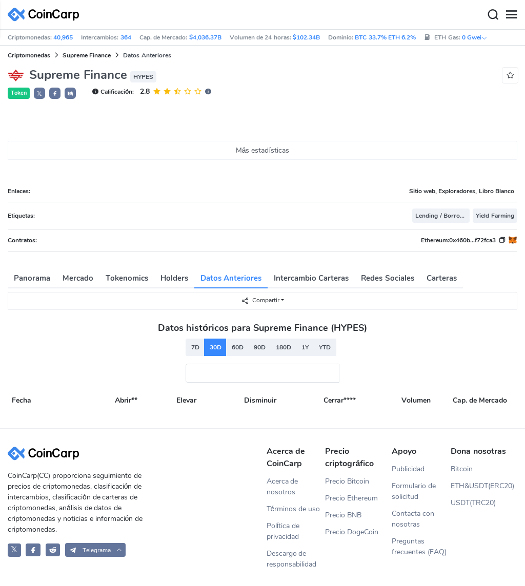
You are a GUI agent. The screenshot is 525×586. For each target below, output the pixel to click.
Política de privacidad (283, 531)
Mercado (78, 278)
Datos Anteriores (230, 278)
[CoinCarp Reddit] (53, 549)
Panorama (32, 278)
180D (283, 347)
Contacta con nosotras (413, 519)
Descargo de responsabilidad (291, 559)
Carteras (442, 278)
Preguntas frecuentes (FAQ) (419, 546)
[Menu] (511, 15)
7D (195, 347)
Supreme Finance (87, 55)
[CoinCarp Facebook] (33, 549)
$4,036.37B (205, 37)
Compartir (260, 300)
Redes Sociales (387, 278)
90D (260, 347)
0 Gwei (475, 37)
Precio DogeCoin (351, 532)
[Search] (493, 15)
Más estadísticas (263, 150)
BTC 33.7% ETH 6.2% (385, 37)
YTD (325, 347)
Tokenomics (127, 278)
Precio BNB (343, 515)
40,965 (63, 37)
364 (125, 37)
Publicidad (408, 469)
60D (238, 347)
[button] (54, 93)
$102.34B (306, 37)
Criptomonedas (29, 55)
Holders (174, 278)
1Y (305, 347)
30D (215, 347)
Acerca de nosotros (282, 486)
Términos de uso (293, 509)
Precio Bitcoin (347, 481)
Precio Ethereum (351, 498)
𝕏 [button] (39, 94)
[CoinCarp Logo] (46, 14)
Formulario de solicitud (414, 491)
